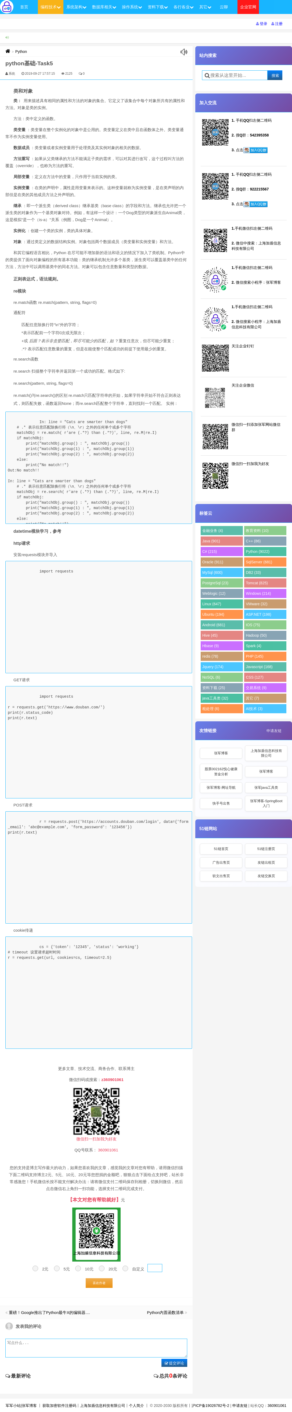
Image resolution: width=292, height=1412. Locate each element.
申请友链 (274, 731)
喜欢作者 (99, 1283)
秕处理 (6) (210, 709)
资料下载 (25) (213, 688)
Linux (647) (211, 604)
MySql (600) (212, 572)
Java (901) (211, 541)
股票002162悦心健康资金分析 (221, 771)
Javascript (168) (259, 667)
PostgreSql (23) (215, 583)
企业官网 (248, 7)
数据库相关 (104, 7)
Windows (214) (258, 593)
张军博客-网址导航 (221, 788)
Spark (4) (253, 646)
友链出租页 (266, 862)
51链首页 (221, 849)
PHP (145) (254, 656)
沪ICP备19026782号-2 (210, 1405)
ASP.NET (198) (258, 614)
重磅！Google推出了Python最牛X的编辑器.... (49, 1312)
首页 (24, 7)
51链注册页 (266, 849)
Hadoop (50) (256, 635)
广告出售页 (221, 862)
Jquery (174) (212, 667)
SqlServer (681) (259, 562)
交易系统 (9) (256, 688)
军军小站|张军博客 (21, 1405)
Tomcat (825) (257, 583)
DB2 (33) (253, 572)
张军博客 (221, 753)
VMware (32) (256, 604)
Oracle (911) (212, 562)
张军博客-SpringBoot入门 (266, 803)
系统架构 (76, 7)
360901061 (277, 1405)
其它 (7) (252, 698)
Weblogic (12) (213, 593)
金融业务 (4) (212, 530)
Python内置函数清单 (165, 1312)
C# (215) (209, 551)
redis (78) (210, 656)
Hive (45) (210, 635)
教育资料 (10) (257, 530)
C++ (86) (253, 541)
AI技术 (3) (254, 709)
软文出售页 (221, 876)
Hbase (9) (210, 646)
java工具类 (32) (215, 698)
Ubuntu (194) (213, 614)
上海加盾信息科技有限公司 (266, 753)
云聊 (224, 7)
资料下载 (158, 7)
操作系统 (132, 7)
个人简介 (136, 1405)
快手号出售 (221, 803)
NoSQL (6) (211, 677)
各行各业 (184, 7)
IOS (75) (253, 625)
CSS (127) (254, 677)
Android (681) (213, 625)
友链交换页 (266, 876)
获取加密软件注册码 (59, 1405)
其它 (205, 7)
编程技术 (51, 7)
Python (21, 51)
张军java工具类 (266, 788)
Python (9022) (257, 551)
